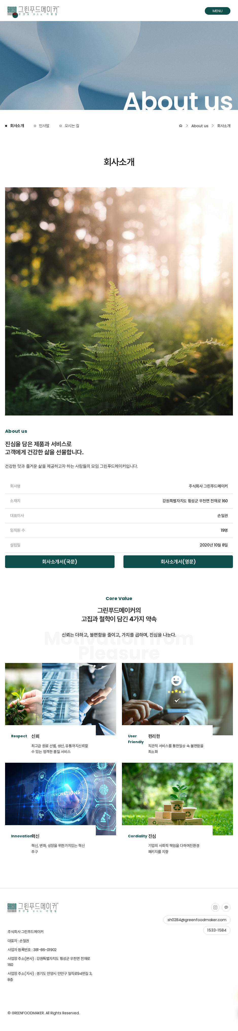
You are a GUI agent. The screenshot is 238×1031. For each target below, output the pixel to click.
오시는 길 (72, 126)
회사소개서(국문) (59, 561)
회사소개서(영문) (178, 561)
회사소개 (17, 126)
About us (199, 125)
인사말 (44, 126)
